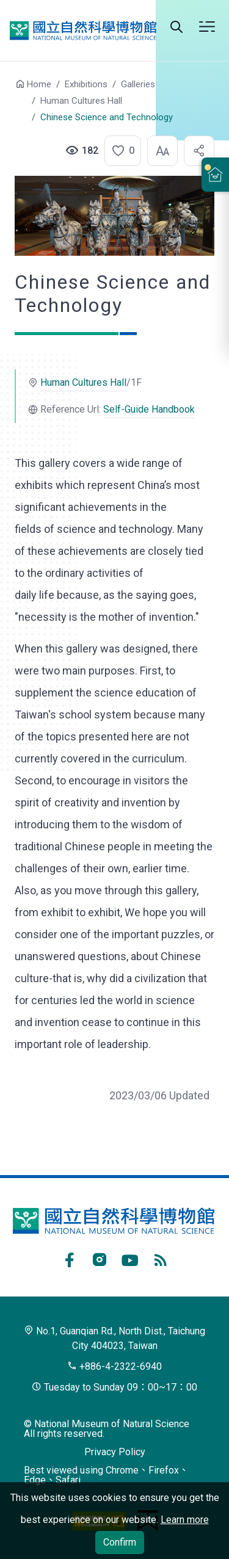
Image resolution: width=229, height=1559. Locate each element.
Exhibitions (86, 84)
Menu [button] (207, 27)
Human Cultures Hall (81, 100)
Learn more (185, 1519)
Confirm (119, 1542)
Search (176, 27)
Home (39, 84)
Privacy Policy (114, 1452)
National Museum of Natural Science (83, 30)
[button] (119, 150)
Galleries (138, 84)
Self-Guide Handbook (149, 409)
